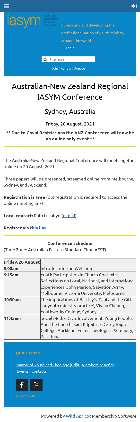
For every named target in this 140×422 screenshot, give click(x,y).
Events (22, 370)
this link (38, 227)
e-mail (69, 215)
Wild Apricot (78, 415)
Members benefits (98, 364)
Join (55, 68)
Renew (66, 68)
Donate (79, 68)
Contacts (38, 370)
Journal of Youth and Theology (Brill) (48, 364)
